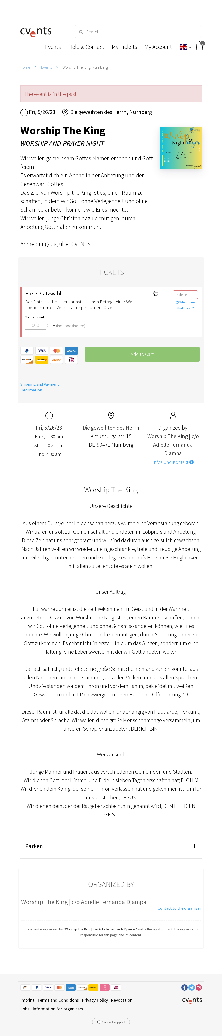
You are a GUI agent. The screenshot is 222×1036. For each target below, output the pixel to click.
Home (25, 67)
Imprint (27, 1000)
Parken (34, 846)
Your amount (34, 317)
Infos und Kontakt (173, 462)
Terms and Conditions (58, 1000)
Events (46, 67)
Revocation (121, 1000)
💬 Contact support (111, 1022)
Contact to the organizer (179, 908)
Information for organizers (58, 1009)
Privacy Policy (95, 1000)
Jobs (24, 1009)
